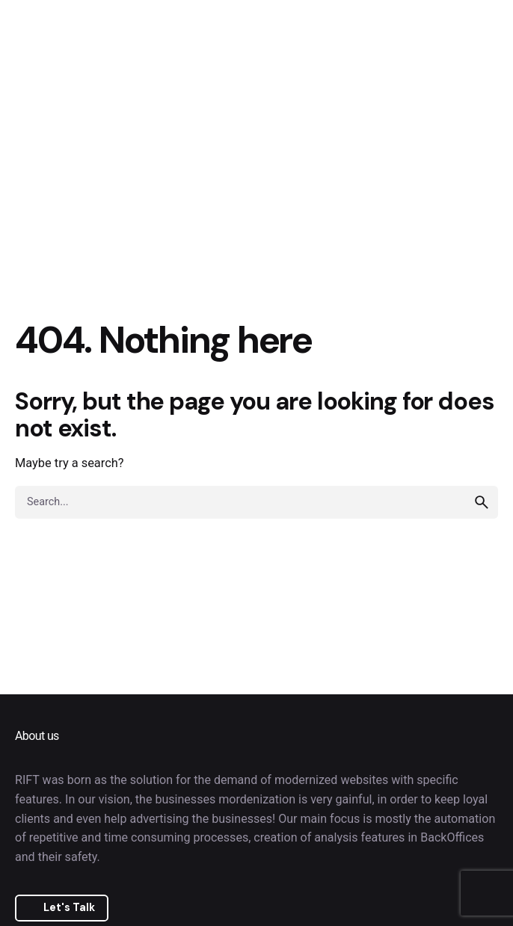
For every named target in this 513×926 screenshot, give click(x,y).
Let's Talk (69, 907)
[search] (481, 502)
